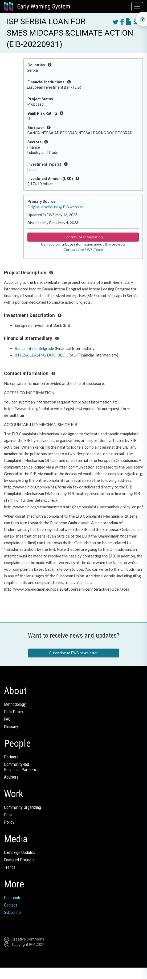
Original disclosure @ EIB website (55, 206)
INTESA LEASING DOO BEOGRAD (46, 355)
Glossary (11, 726)
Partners (11, 756)
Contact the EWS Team (83, 249)
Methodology (15, 704)
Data (8, 814)
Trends (9, 867)
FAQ (7, 719)
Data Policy (13, 711)
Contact (10, 905)
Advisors (11, 777)
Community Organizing (22, 807)
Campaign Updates (19, 852)
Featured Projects (19, 859)
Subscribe (12, 912)
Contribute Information (83, 237)
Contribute (12, 897)
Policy (9, 822)
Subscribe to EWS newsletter (73, 653)
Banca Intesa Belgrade (34, 348)
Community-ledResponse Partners (20, 767)
